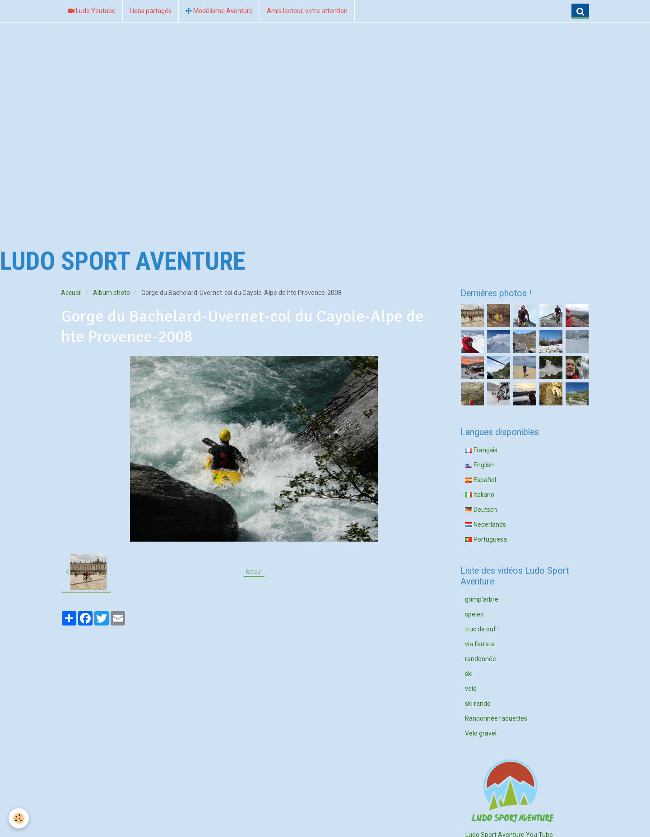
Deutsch (481, 509)
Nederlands (485, 524)
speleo (474, 614)
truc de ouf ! (482, 629)
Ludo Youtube (92, 10)
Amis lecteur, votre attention (307, 10)
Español (480, 479)
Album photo (111, 292)
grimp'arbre (481, 599)
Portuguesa (486, 539)
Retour (254, 572)
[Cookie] (19, 818)
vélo (471, 688)
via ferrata (480, 644)
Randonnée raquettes (496, 718)
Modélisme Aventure (219, 10)
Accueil (71, 292)
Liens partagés (151, 10)
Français (481, 450)
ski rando (478, 703)
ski (469, 673)
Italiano (479, 494)
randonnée (480, 658)
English (479, 465)
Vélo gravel (481, 733)
